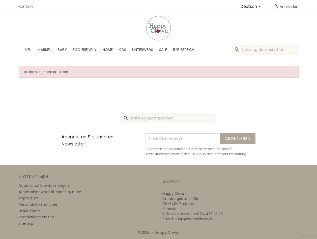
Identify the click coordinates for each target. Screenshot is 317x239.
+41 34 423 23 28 (208, 213)
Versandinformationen (39, 204)
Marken (44, 49)
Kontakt (26, 6)
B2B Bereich (183, 49)
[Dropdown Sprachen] (251, 7)
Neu (28, 49)
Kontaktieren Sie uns (36, 217)
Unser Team (29, 210)
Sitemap (26, 223)
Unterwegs (142, 49)
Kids (122, 49)
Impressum (29, 198)
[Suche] (265, 50)
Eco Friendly (85, 49)
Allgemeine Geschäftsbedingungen (50, 191)
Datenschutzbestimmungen (44, 185)
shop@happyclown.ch (194, 218)
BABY (62, 49)
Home (108, 49)
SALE (163, 49)
